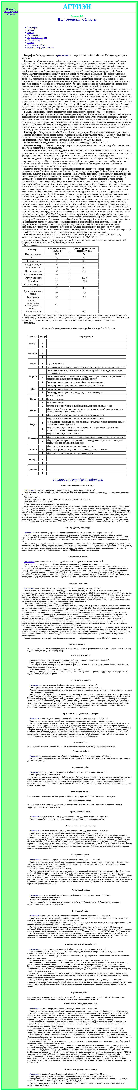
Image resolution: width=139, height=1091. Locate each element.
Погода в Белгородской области (11, 11)
